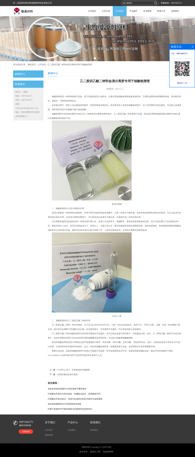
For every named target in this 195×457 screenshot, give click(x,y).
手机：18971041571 (23, 100)
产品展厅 (133, 11)
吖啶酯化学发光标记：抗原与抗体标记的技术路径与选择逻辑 (75, 399)
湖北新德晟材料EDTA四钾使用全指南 (64, 404)
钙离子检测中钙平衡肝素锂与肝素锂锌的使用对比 (70, 409)
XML (109, 447)
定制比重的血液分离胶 (67, 374)
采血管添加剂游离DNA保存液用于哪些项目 (67, 389)
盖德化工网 (95, 452)
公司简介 (49, 430)
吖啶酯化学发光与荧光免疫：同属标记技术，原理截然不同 (74, 394)
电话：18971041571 (23, 96)
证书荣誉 (147, 11)
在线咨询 (26, 431)
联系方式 (161, 11)
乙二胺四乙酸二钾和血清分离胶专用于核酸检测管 (70, 64)
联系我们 (94, 430)
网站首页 (32, 64)
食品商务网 (108, 452)
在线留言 (175, 11)
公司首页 (92, 11)
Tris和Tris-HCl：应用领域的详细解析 (73, 370)
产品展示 (72, 430)
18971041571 (176, 3)
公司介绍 (106, 11)
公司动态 (120, 11)
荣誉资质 (49, 435)
